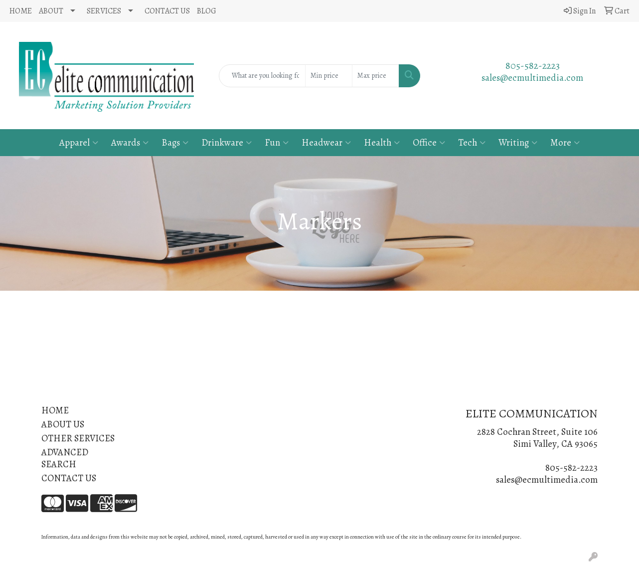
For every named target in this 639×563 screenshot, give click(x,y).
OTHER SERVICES (78, 438)
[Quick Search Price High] (375, 75)
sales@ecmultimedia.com (532, 77)
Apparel (78, 142)
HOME (20, 10)
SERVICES (104, 10)
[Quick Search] (262, 75)
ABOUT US (62, 424)
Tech (471, 142)
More (565, 142)
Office (429, 142)
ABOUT (51, 10)
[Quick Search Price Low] (328, 75)
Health (382, 142)
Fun (277, 142)
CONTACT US (167, 10)
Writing (517, 142)
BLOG (206, 10)
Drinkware (226, 142)
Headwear (326, 142)
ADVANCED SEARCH (64, 458)
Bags (174, 142)
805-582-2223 (532, 65)
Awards (130, 142)
